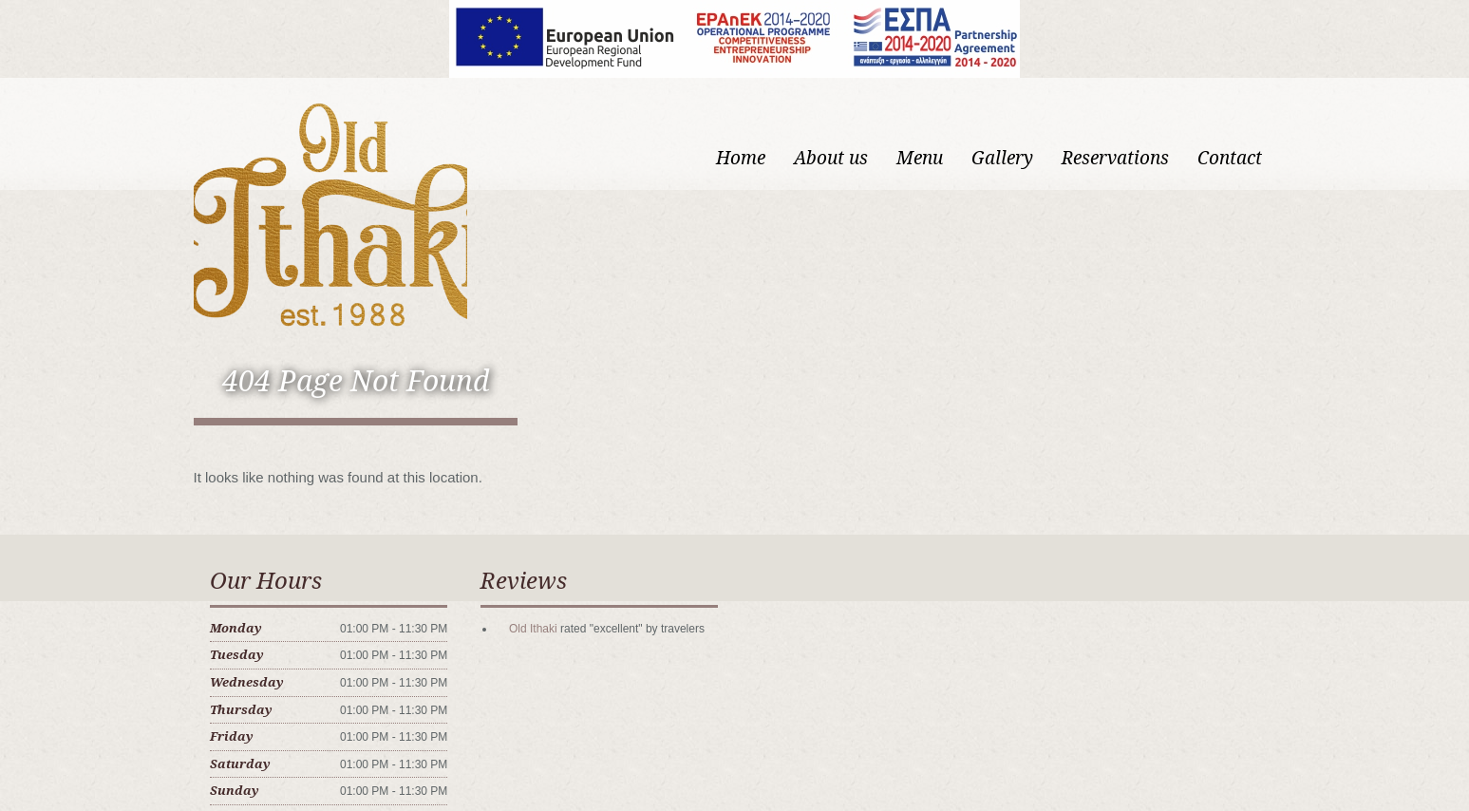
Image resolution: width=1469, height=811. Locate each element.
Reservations (1115, 158)
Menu (919, 158)
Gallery (1002, 158)
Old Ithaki (533, 628)
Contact (1229, 158)
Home (740, 158)
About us (831, 158)
